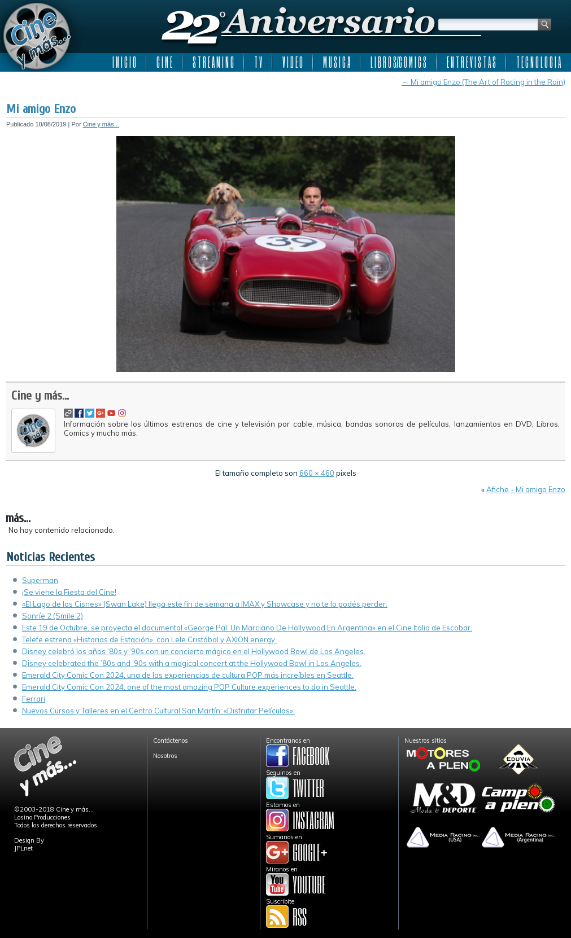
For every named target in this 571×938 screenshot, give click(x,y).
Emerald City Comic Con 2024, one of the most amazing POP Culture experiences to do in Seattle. (189, 686)
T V (258, 62)
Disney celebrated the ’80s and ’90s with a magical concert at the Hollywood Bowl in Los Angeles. (191, 663)
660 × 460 (316, 472)
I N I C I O (124, 62)
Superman (40, 580)
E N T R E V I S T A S (471, 62)
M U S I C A (336, 62)
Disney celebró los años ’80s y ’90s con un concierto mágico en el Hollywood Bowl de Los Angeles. (193, 651)
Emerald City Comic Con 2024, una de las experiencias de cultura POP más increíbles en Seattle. (188, 675)
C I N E (164, 62)
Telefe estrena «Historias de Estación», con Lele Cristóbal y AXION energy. (149, 639)
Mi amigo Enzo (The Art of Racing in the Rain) (483, 81)
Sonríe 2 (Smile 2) (52, 615)
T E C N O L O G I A (538, 62)
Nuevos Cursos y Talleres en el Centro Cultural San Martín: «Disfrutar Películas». (158, 710)
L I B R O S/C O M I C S (398, 62)
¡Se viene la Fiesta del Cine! (69, 592)
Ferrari (33, 698)
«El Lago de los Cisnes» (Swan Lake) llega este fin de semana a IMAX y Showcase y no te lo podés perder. (204, 603)
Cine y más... (101, 124)
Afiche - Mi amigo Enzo (525, 489)
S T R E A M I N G (213, 62)
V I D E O (292, 62)
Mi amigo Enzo (41, 109)
